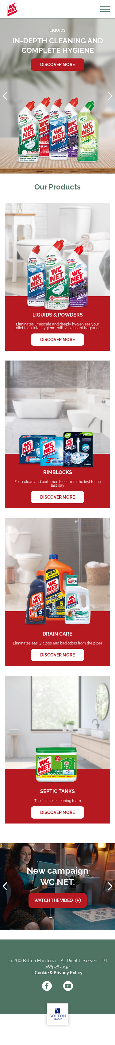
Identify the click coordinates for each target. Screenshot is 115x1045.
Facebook (47, 986)
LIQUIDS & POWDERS (57, 277)
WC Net (12, 9)
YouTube (68, 986)
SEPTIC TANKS (57, 750)
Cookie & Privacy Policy (58, 972)
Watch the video (53, 900)
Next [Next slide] (110, 96)
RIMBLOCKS (57, 434)
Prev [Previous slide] (5, 96)
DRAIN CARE (57, 592)
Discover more (57, 64)
